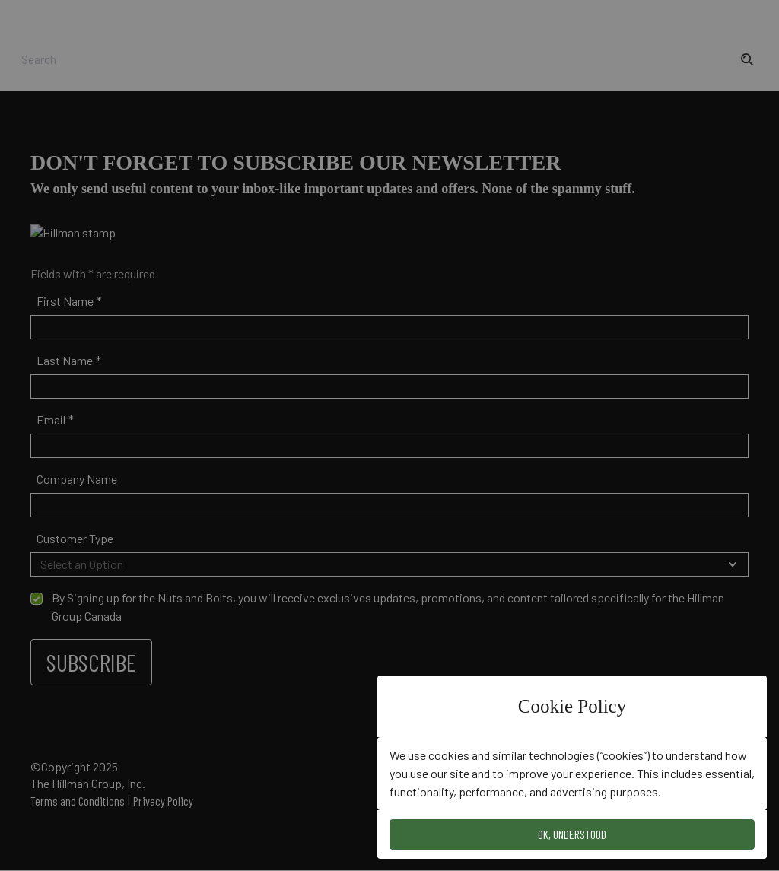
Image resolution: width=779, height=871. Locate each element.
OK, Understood (572, 834)
